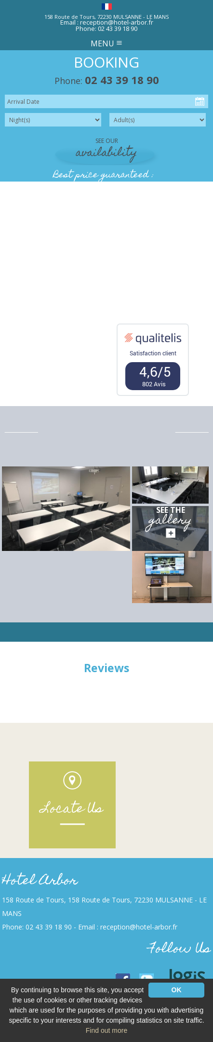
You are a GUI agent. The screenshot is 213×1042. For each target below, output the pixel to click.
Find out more (106, 1030)
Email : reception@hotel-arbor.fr (106, 22)
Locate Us (72, 809)
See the (170, 510)
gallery (170, 521)
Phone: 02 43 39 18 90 (106, 28)
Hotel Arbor (40, 881)
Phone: (106, 80)
